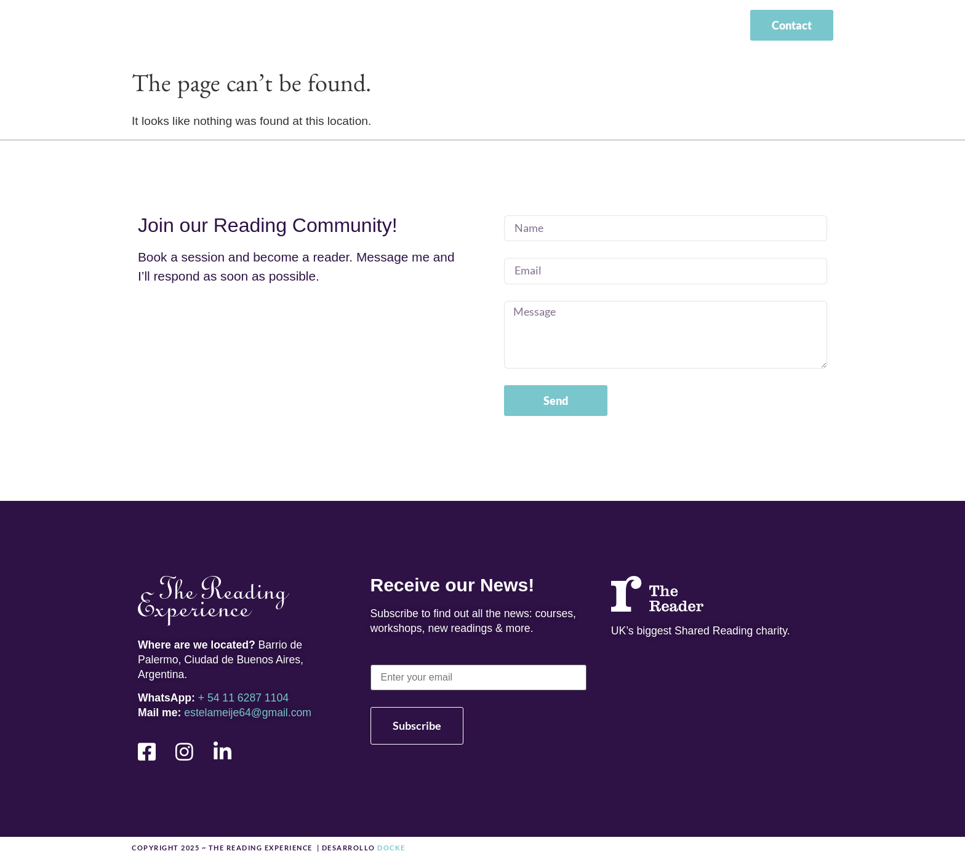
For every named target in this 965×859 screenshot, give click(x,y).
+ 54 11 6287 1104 (243, 698)
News (594, 27)
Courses (528, 27)
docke (390, 848)
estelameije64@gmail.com (247, 712)
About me (450, 27)
